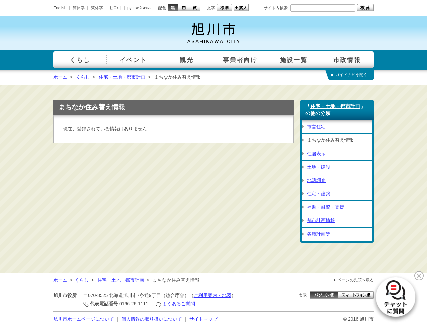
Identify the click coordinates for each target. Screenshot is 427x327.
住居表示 (316, 153)
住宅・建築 (318, 193)
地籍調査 (316, 180)
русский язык (139, 8)
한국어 (115, 8)
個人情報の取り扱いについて (151, 319)
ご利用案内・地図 (212, 295)
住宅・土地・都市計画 (122, 77)
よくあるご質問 (178, 303)
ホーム (60, 77)
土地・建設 (318, 167)
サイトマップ (203, 319)
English (59, 8)
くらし (83, 77)
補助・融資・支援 (325, 207)
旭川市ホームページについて (83, 319)
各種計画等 (318, 234)
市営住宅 (316, 126)
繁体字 (97, 8)
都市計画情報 (321, 220)
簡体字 (79, 8)
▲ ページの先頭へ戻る (353, 280)
